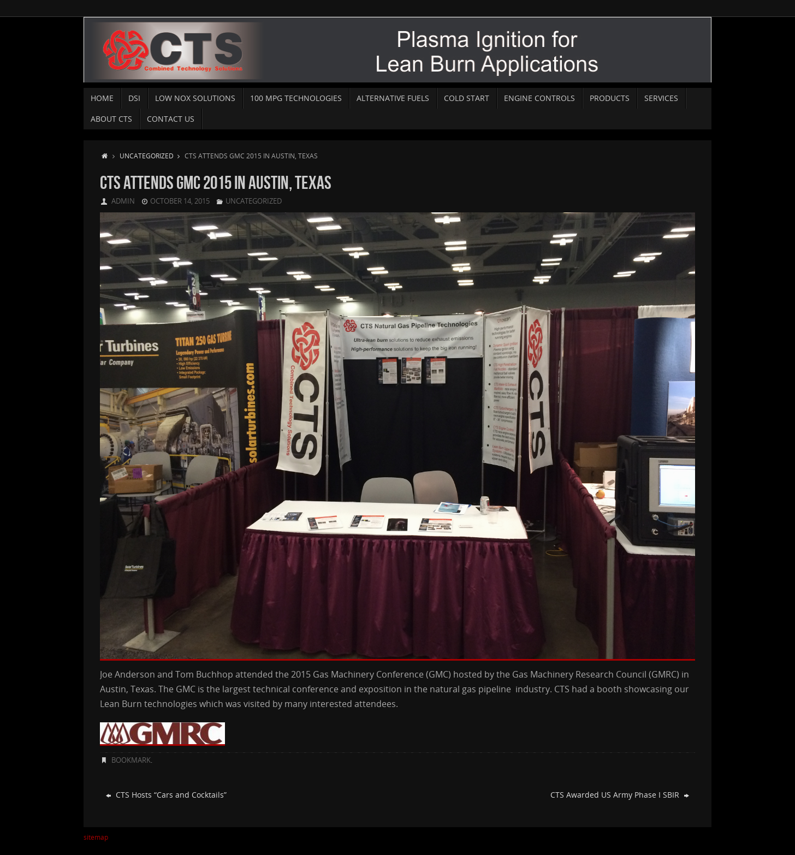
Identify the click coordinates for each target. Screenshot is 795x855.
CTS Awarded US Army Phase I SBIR (619, 794)
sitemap (96, 837)
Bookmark (131, 760)
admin (123, 201)
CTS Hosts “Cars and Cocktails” (166, 794)
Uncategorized (152, 155)
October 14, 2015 (180, 201)
